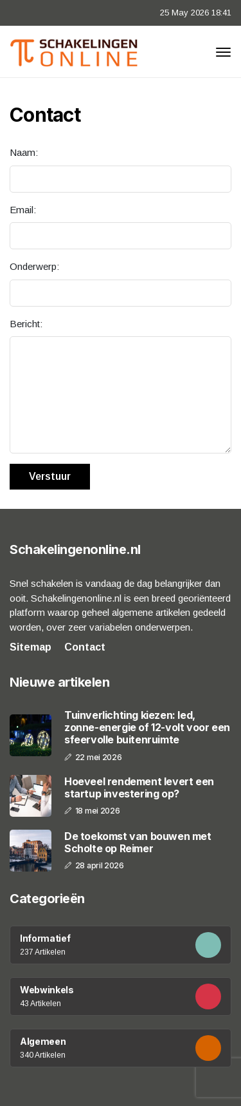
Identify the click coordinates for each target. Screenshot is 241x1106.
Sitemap (30, 647)
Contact (84, 647)
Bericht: (26, 323)
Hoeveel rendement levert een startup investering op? (139, 788)
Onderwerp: (34, 266)
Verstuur (50, 476)
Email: (23, 209)
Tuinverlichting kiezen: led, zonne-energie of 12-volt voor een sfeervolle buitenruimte (147, 727)
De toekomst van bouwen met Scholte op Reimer (137, 842)
